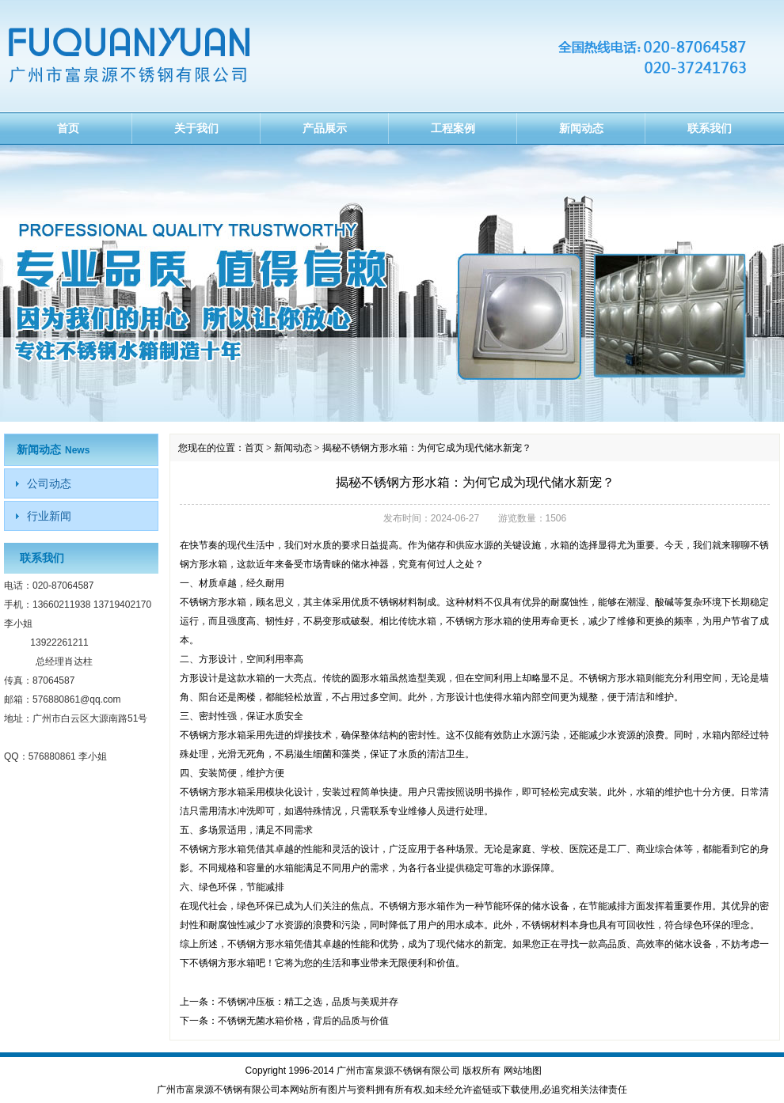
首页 (68, 128)
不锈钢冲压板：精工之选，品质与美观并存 (308, 1001)
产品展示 (325, 128)
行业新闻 (49, 516)
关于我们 (196, 128)
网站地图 (523, 1070)
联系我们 (709, 128)
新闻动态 (581, 128)
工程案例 (453, 128)
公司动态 (49, 483)
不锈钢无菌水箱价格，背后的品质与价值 (303, 1020)
